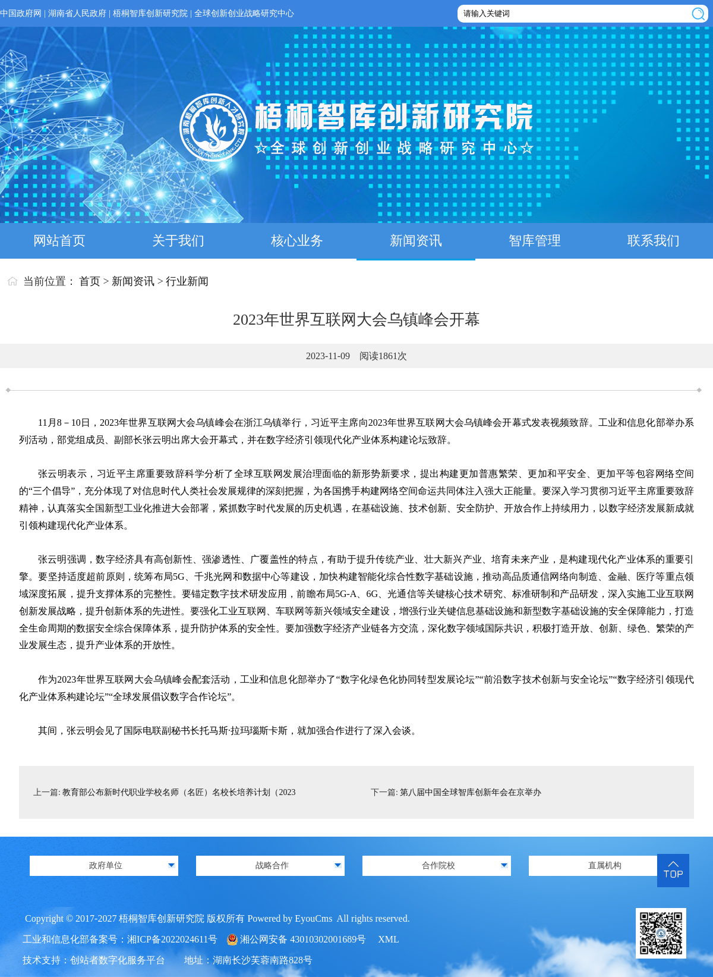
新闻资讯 (416, 240)
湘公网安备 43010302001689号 (303, 939)
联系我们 (653, 240)
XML (388, 939)
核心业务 (297, 240)
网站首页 (59, 240)
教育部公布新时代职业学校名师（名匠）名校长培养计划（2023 (178, 792)
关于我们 (178, 240)
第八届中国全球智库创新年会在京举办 (470, 792)
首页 (89, 281)
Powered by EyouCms (288, 918)
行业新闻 (187, 281)
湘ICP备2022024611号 (172, 939)
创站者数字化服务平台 (117, 960)
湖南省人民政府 (77, 13)
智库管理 (535, 240)
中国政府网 (21, 13)
